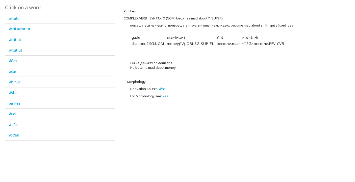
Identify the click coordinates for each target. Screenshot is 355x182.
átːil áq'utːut (19, 28)
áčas (13, 71)
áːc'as (13, 124)
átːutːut (15, 50)
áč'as (13, 60)
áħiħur (14, 81)
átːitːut (15, 39)
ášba (13, 92)
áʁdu (13, 113)
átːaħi (14, 18)
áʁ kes (14, 103)
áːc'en (14, 135)
